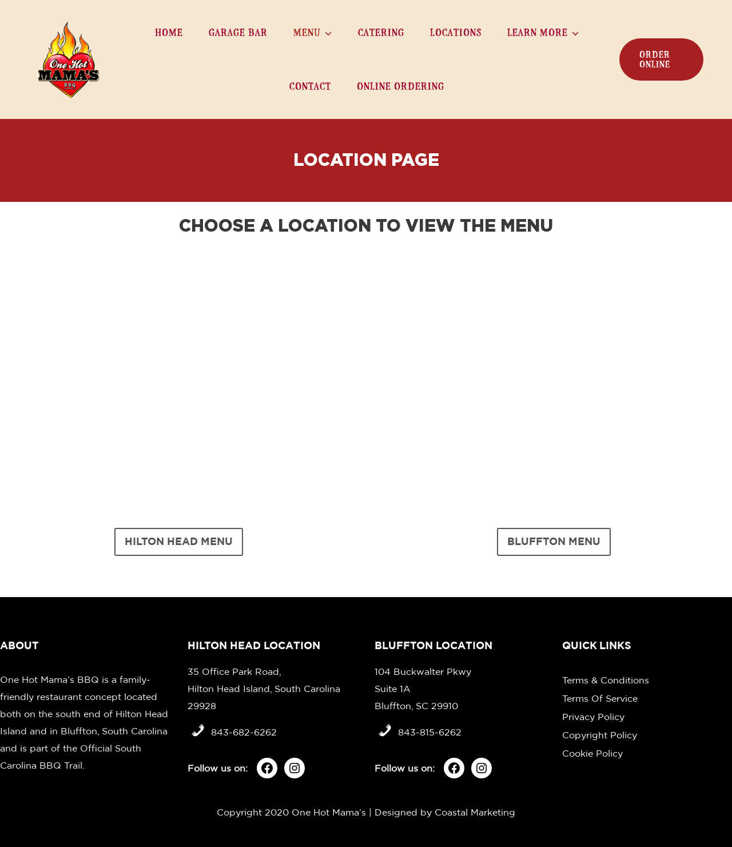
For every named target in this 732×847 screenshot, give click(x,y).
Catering (381, 32)
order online (654, 59)
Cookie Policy (592, 753)
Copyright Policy (599, 735)
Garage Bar (238, 32)
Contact (310, 86)
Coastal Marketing (475, 812)
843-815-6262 (430, 732)
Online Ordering (400, 86)
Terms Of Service (600, 698)
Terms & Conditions (605, 680)
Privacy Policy (593, 716)
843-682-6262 (244, 732)
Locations (456, 32)
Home (169, 32)
